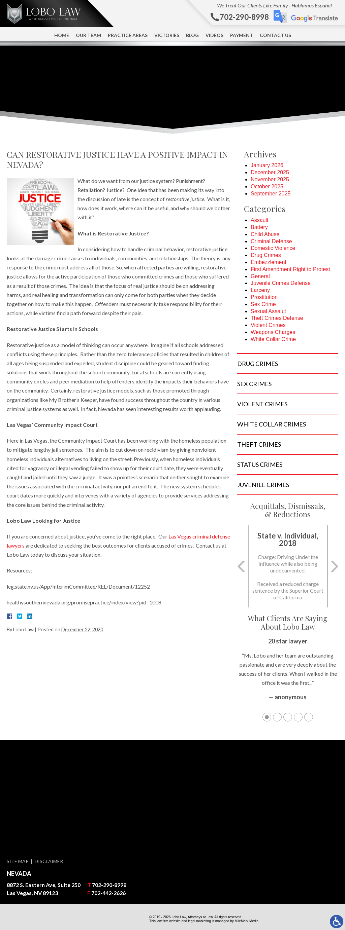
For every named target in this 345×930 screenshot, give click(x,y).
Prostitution (264, 297)
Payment (241, 35)
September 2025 (270, 193)
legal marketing (199, 921)
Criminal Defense (271, 241)
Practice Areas (128, 35)
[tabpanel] (287, 672)
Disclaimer (49, 861)
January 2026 (267, 165)
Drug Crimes (266, 255)
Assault (259, 220)
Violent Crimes (268, 325)
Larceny (260, 290)
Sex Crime (263, 304)
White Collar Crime (273, 339)
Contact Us (275, 35)
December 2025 (270, 172)
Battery (259, 227)
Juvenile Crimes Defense (281, 283)
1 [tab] (267, 717)
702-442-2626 (108, 893)
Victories (166, 35)
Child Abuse (265, 234)
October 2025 (267, 186)
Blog (192, 35)
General (260, 276)
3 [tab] (288, 717)
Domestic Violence (273, 248)
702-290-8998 (109, 885)
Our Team (88, 35)
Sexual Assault (268, 311)
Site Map (18, 861)
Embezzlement (268, 262)
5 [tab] (309, 717)
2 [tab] (277, 717)
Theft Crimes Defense (277, 318)
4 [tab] (298, 717)
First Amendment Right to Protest (290, 269)
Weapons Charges (273, 332)
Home (61, 35)
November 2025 (270, 179)
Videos (214, 35)
